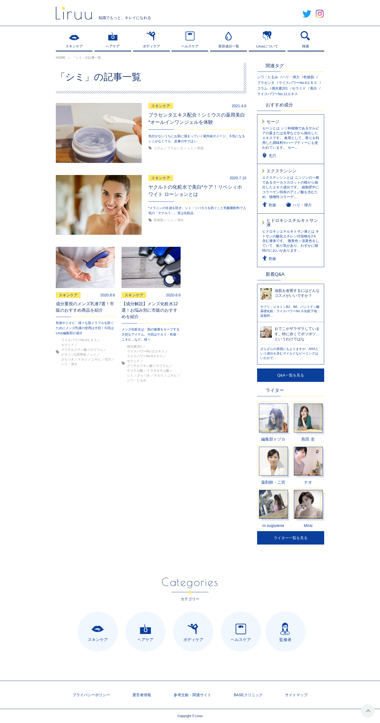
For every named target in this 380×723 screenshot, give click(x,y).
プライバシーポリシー (91, 695)
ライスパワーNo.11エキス (277, 94)
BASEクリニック (248, 695)
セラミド (299, 88)
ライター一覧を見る (291, 538)
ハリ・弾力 (290, 77)
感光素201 (280, 88)
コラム (262, 88)
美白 (313, 88)
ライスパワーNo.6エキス (298, 83)
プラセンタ (266, 83)
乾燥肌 (309, 77)
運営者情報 (141, 695)
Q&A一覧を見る (290, 375)
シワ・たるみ (267, 77)
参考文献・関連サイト (192, 695)
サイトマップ (296, 695)
